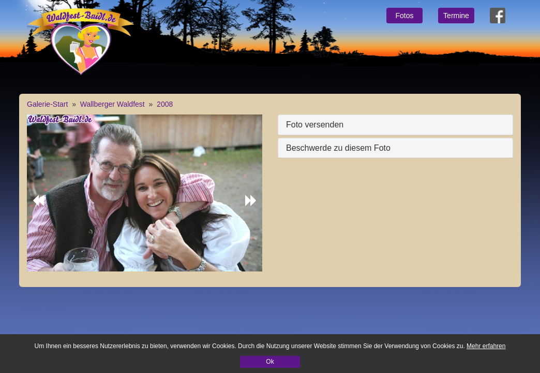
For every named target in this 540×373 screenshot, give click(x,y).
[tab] (395, 125)
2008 (165, 104)
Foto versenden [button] (314, 124)
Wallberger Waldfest (112, 104)
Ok (270, 361)
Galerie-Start (47, 104)
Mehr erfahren (486, 346)
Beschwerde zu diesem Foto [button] (338, 148)
